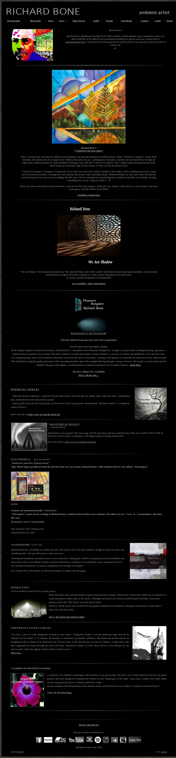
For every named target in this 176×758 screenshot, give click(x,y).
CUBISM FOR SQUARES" (89, 150)
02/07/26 (20, 752)
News (61, 20)
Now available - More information (88, 283)
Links (158, 20)
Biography (35, 20)
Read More (135, 365)
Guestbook (126, 20)
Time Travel (78, 20)
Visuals (109, 20)
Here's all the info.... (88, 375)
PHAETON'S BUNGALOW (89, 333)
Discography (13, 20)
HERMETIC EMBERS (25, 389)
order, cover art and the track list (44, 414)
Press (51, 20)
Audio (96, 20)
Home (169, 20)
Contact (144, 20)
